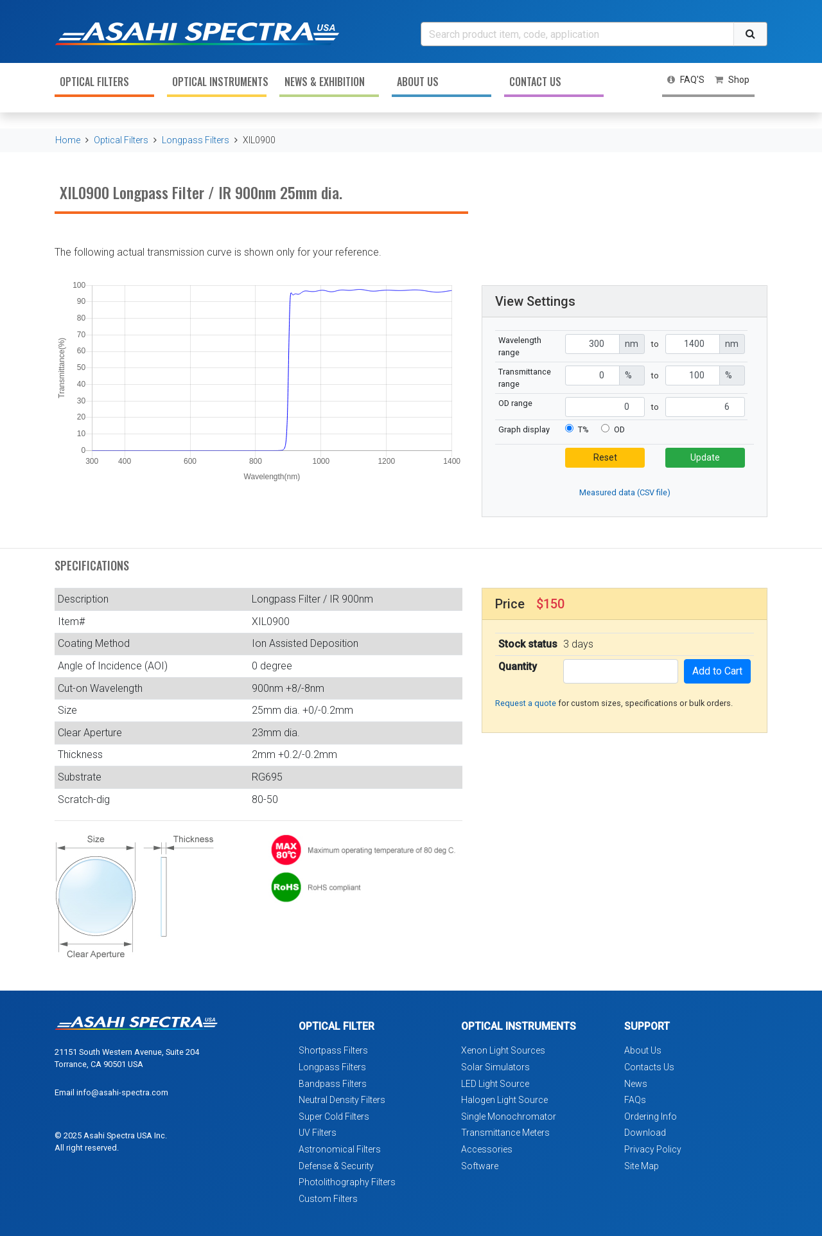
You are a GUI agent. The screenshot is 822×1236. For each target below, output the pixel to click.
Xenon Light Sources (503, 1050)
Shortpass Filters (333, 1050)
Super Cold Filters (334, 1116)
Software (479, 1166)
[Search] (577, 34)
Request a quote (525, 703)
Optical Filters (94, 81)
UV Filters (318, 1132)
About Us (418, 81)
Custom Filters (328, 1199)
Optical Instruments (219, 81)
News (635, 1084)
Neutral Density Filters (342, 1100)
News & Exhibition (324, 81)
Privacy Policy (652, 1149)
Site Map (641, 1166)
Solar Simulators (495, 1067)
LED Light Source (495, 1084)
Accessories (486, 1149)
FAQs (635, 1100)
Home (67, 140)
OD (619, 429)
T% (583, 429)
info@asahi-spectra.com (122, 1092)
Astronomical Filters (340, 1149)
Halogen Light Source (504, 1100)
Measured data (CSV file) (624, 492)
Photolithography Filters (347, 1182)
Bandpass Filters (333, 1084)
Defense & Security (336, 1166)
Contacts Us (649, 1067)
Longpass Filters (195, 140)
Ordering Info (650, 1116)
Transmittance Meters (505, 1132)
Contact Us (535, 81)
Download (645, 1132)
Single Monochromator (508, 1116)
